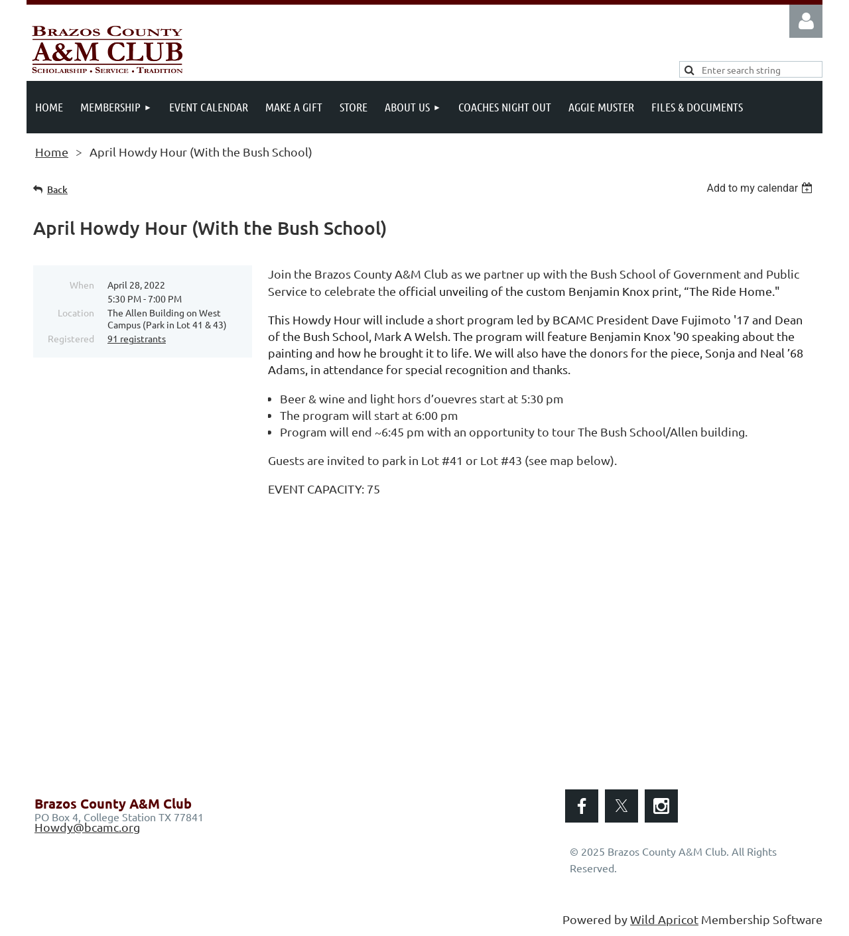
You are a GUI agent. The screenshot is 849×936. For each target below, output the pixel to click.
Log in (805, 21)
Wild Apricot (664, 919)
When (82, 285)
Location (76, 312)
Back (57, 189)
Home (51, 152)
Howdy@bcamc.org (87, 827)
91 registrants (136, 338)
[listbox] (761, 188)
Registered (71, 338)
